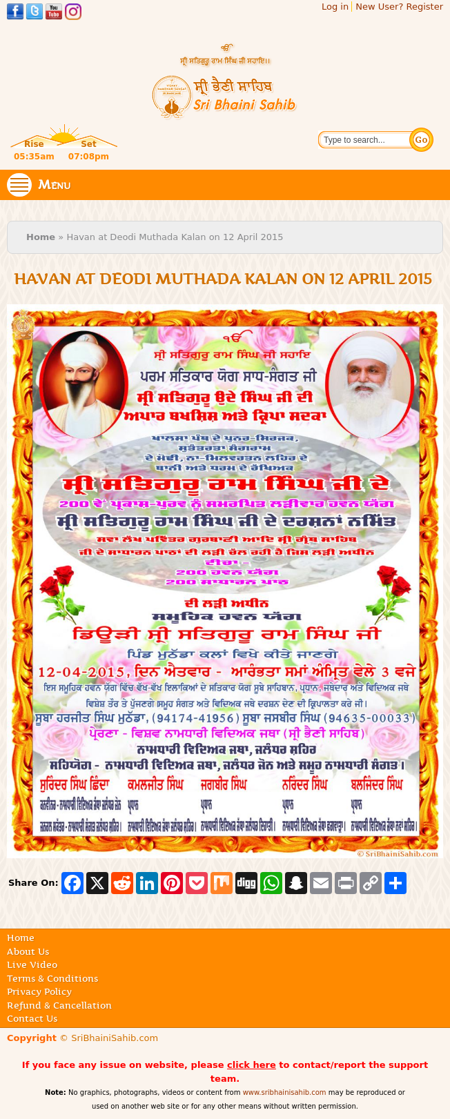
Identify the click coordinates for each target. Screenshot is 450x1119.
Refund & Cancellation (59, 1005)
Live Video (32, 964)
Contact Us (32, 1018)
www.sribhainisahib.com (284, 1092)
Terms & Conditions (52, 978)
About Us (28, 951)
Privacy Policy (39, 991)
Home (40, 237)
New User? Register (399, 6)
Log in (335, 6)
